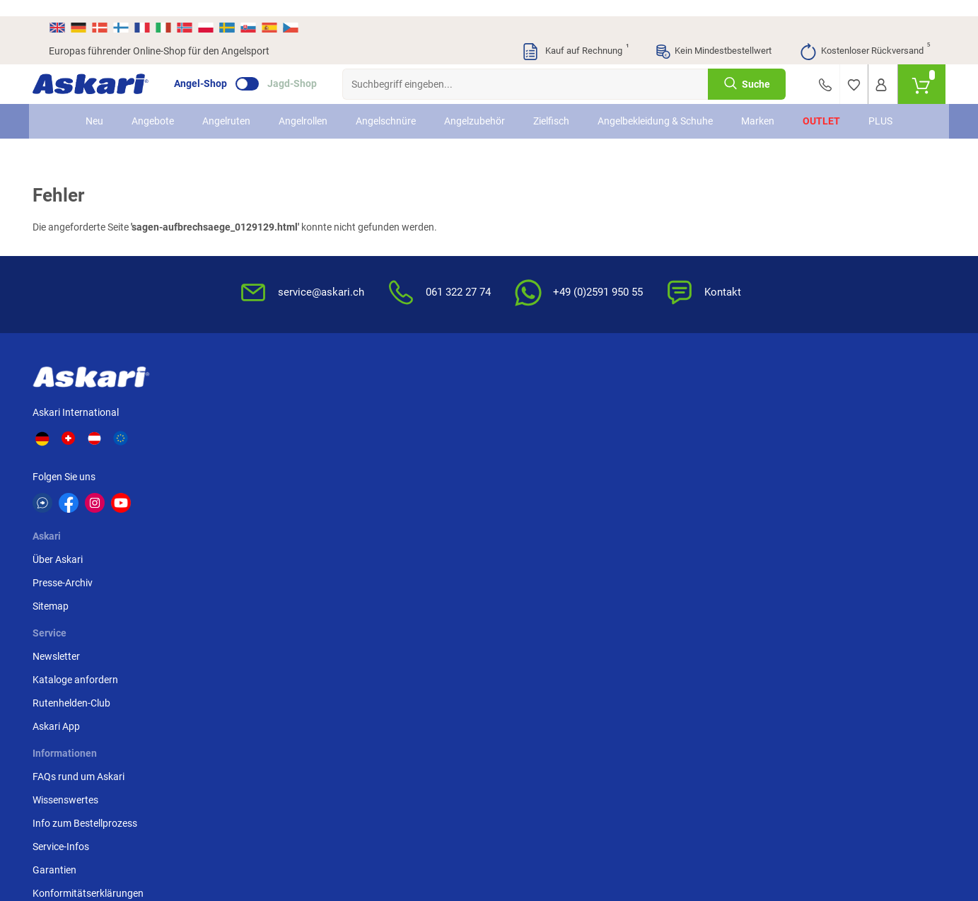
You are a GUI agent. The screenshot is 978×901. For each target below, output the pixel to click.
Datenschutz (675, 440)
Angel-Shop (216, 68)
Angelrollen (303, 104)
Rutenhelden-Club (387, 440)
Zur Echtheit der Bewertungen (562, 534)
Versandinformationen (130, 824)
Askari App (371, 464)
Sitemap (244, 440)
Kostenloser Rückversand (864, 35)
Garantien (519, 487)
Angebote (153, 104)
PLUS (880, 104)
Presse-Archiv (256, 417)
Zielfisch (551, 104)
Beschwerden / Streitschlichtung (684, 533)
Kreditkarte (820, 417)
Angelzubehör (474, 104)
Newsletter (371, 394)
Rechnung (818, 464)
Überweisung (825, 394)
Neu (94, 104)
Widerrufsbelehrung (690, 417)
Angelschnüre (386, 104)
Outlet (821, 104)
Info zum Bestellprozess (549, 440)
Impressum (672, 502)
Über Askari (251, 394)
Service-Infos (525, 464)
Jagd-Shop (308, 68)
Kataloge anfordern (390, 417)
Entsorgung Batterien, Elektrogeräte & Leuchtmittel (709, 471)
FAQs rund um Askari (543, 394)
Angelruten (226, 104)
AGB (657, 394)
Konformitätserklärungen (552, 510)
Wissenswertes (530, 417)
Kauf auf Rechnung (575, 35)
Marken (757, 104)
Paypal (811, 440)
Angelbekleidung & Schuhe (655, 104)
